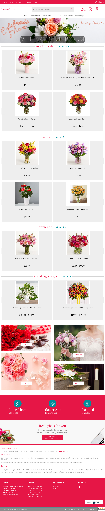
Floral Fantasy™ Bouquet (78, 259)
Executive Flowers (8, 9)
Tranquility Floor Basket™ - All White (27, 308)
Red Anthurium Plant (27, 209)
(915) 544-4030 (8, 2)
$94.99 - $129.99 (27, 126)
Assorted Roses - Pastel (27, 119)
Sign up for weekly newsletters (52, 437)
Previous (3, 70)
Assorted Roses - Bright (78, 119)
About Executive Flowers (9, 448)
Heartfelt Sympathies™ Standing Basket (78, 308)
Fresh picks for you (53, 429)
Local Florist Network (88, 509)
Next (102, 70)
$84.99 (27, 85)
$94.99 (78, 216)
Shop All (63, 46)
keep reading (63, 451)
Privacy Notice (76, 509)
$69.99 (27, 216)
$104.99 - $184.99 (78, 315)
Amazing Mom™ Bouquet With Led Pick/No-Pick (78, 78)
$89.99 (27, 266)
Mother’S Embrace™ (27, 78)
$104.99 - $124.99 (26, 315)
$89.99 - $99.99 (78, 266)
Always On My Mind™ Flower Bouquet (27, 259)
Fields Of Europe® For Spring (27, 168)
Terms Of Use (66, 509)
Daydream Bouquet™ (78, 168)
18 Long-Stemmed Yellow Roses (78, 209)
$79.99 (27, 175)
